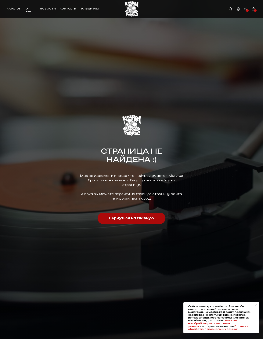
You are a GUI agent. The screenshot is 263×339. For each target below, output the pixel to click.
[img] (131, 9)
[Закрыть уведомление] (256, 305)
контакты (68, 8)
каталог (14, 8)
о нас (29, 10)
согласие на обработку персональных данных (212, 323)
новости (48, 8)
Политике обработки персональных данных (218, 327)
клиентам (90, 8)
